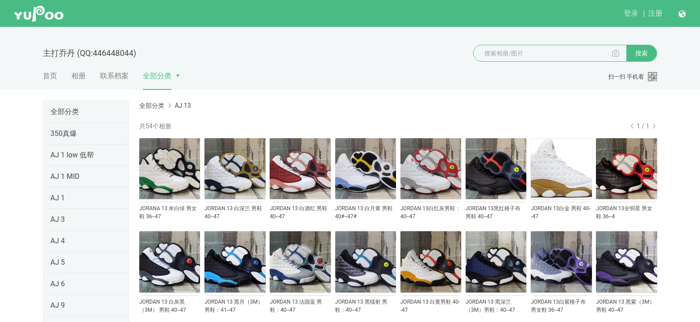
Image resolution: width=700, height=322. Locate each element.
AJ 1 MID (64, 176)
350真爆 (63, 133)
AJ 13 (183, 105)
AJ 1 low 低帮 (72, 155)
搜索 (641, 53)
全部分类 (157, 76)
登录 (631, 13)
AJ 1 (57, 198)
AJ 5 (57, 262)
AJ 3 (57, 219)
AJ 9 (57, 305)
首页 (50, 76)
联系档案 (114, 76)
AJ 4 (57, 241)
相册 (78, 76)
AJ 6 (57, 284)
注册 (655, 13)
